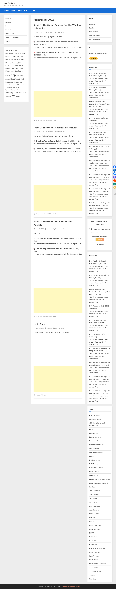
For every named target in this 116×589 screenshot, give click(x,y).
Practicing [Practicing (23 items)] (20, 75)
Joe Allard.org (94, 510)
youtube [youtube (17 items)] (17, 96)
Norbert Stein (93, 537)
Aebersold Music (95, 419)
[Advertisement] (58, 104)
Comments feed (94, 35)
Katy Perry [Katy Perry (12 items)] (8, 66)
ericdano (50, 32)
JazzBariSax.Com (95, 506)
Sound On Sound (95, 571)
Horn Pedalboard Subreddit (98, 483)
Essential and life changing (100, 229)
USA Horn (92, 579)
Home (13, 10)
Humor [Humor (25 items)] (21, 59)
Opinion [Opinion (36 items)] (17, 71)
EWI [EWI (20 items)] (22, 56)
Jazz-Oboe (93, 502)
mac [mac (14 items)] (13, 66)
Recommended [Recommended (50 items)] (17, 79)
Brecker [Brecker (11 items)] (23, 53)
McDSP (91, 521)
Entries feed (93, 32)
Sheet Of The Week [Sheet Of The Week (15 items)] (18, 85)
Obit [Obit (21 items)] (12, 71)
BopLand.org (93, 433)
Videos (43, 395)
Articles (32, 10)
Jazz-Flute (93, 498)
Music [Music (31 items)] (7, 71)
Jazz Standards (94, 491)
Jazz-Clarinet (94, 494)
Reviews (8, 30)
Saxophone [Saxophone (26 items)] (18, 82)
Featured (8, 22)
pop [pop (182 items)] (13, 75)
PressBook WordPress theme (71, 586)
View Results (100, 245)
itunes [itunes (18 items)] (14, 63)
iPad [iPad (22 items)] (6, 63)
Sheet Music (40, 120)
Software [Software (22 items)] (16, 87)
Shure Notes (93, 567)
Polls (25, 10)
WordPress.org (94, 39)
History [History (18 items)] (16, 59)
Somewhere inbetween (99, 237)
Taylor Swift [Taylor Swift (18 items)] (9, 90)
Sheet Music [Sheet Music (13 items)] (8, 85)
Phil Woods (93, 544)
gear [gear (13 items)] (12, 59)
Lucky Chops (40, 324)
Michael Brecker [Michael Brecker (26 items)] (18, 68)
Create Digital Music (96, 452)
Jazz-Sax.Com (9, 3)
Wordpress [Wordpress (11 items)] (8, 96)
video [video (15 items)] (24, 92)
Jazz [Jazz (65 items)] (19, 62)
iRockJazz (92, 487)
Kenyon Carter (94, 514)
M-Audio (92, 517)
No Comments (60, 32)
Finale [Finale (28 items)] (7, 59)
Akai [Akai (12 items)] (6, 50)
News (7, 26)
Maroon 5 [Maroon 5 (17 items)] (8, 68)
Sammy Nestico (94, 552)
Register (92, 24)
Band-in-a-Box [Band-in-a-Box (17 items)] (9, 53)
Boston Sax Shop (95, 437)
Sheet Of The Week (50, 120)
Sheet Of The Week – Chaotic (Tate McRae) (55, 127)
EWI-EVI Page (94, 471)
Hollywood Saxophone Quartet (100, 479)
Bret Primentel (94, 441)
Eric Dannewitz (94, 460)
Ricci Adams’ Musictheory (98, 548)
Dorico (91, 456)
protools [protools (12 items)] (7, 79)
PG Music (92, 541)
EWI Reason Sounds (96, 468)
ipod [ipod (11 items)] (10, 63)
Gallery (19, 10)
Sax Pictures (93, 560)
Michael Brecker (95, 529)
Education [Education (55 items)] (15, 56)
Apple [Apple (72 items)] (11, 50)
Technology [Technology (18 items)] (18, 92)
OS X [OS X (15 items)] (23, 71)
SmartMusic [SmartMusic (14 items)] (8, 87)
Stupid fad (94, 233)
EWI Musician (94, 464)
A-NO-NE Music (94, 415)
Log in (91, 28)
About (6, 10)
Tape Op (92, 575)
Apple (91, 429)
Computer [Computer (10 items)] (7, 56)
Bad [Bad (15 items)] (16, 50)
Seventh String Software (97, 564)
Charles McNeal (94, 448)
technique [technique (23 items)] (17, 90)
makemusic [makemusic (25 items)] (19, 66)
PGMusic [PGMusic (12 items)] (7, 75)
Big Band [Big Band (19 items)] (18, 53)
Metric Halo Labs (95, 525)
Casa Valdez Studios (96, 445)
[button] (114, 166)
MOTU (91, 533)
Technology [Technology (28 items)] (9, 93)
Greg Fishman (94, 475)
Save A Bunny (94, 556)
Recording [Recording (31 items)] (9, 82)
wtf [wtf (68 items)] (13, 96)
